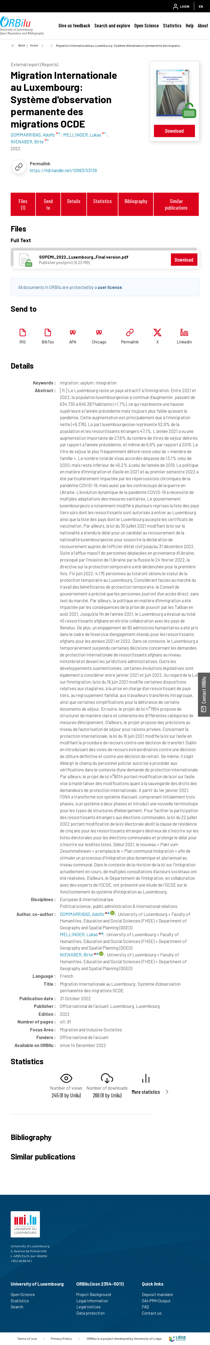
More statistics (146, 1092)
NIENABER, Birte (79, 954)
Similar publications (176, 204)
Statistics (172, 25)
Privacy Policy (61, 1338)
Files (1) (23, 204)
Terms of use (27, 1338)
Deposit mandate (160, 1294)
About (203, 25)
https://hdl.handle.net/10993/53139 (63, 170)
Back (21, 45)
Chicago (99, 341)
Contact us (154, 1313)
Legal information (94, 1300)
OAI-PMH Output (158, 1300)
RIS (22, 341)
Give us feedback (74, 25)
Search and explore (112, 25)
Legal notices (90, 1306)
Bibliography (136, 201)
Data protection (92, 1313)
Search (19, 1306)
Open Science (146, 25)
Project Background (96, 1294)
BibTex (48, 341)
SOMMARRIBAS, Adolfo (84, 914)
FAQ (148, 1306)
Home (34, 45)
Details (73, 201)
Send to (48, 204)
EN (201, 6)
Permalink (130, 341)
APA (72, 341)
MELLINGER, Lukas (81, 934)
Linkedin (184, 341)
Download (174, 131)
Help (190, 25)
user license (110, 287)
